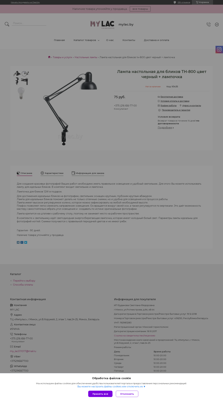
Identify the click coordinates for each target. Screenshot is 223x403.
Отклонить (127, 394)
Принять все (100, 394)
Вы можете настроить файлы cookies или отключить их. (110, 386)
